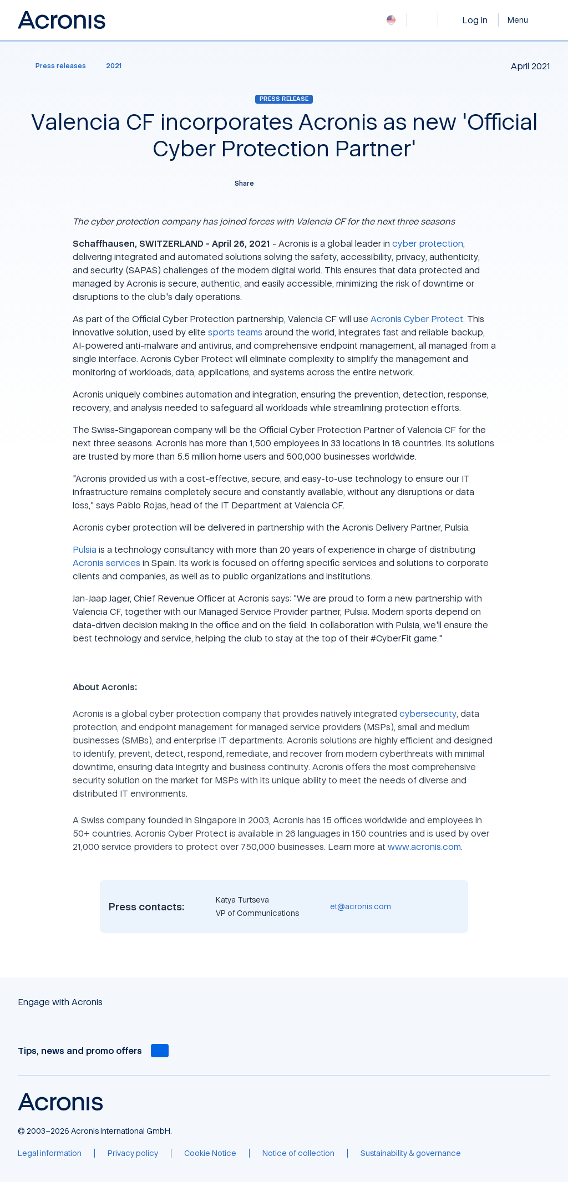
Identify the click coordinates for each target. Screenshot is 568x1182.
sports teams (235, 332)
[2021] (114, 66)
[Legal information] (50, 1153)
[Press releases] (54, 66)
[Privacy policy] (133, 1153)
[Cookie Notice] (210, 1153)
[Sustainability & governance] (411, 1153)
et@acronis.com (360, 906)
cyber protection (427, 243)
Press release (284, 99)
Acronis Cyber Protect (417, 319)
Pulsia (85, 549)
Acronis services (106, 563)
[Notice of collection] (298, 1153)
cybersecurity (428, 713)
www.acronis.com (424, 846)
